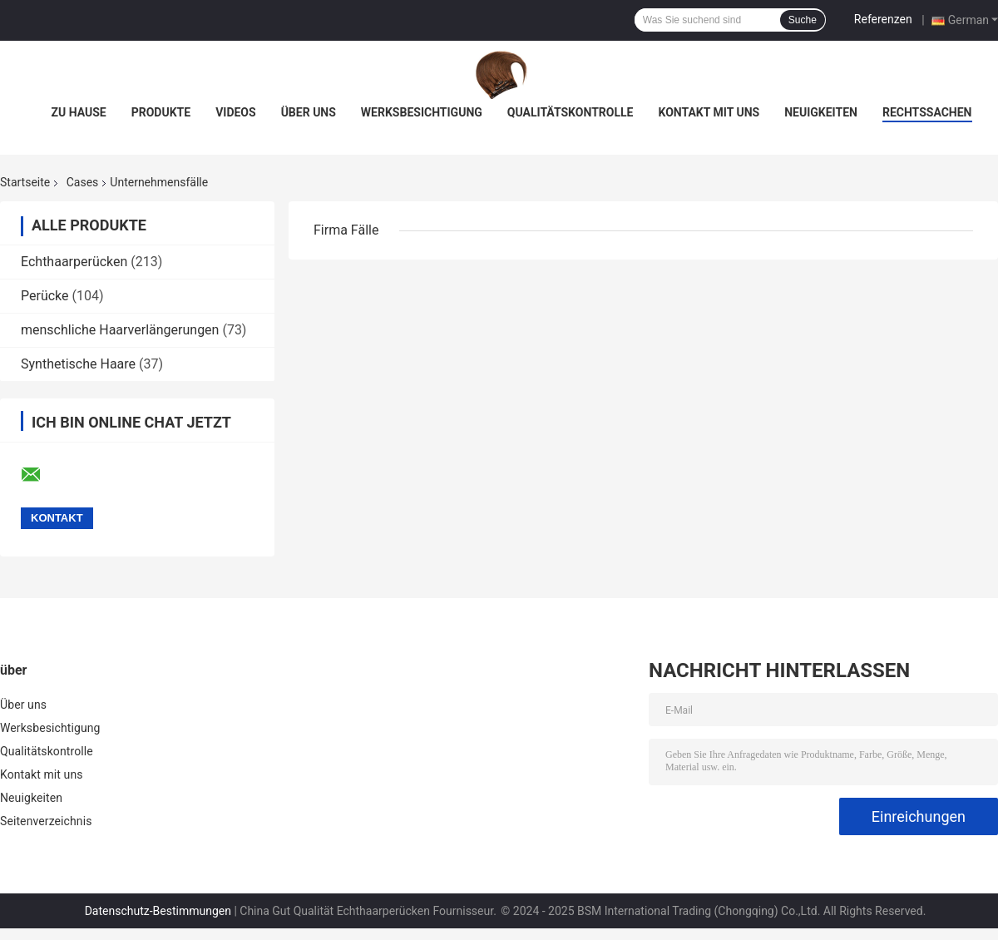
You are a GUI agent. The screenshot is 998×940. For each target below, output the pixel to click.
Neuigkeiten (820, 112)
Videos (235, 112)
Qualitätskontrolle (570, 112)
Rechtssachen (927, 112)
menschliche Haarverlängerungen (120, 330)
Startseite (25, 182)
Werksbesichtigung (421, 112)
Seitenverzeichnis (46, 821)
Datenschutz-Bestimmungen (158, 911)
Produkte (160, 112)
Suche (802, 20)
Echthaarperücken (74, 262)
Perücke (45, 296)
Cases (83, 182)
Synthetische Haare (78, 364)
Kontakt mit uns (708, 112)
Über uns (308, 112)
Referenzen (883, 19)
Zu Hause (78, 112)
